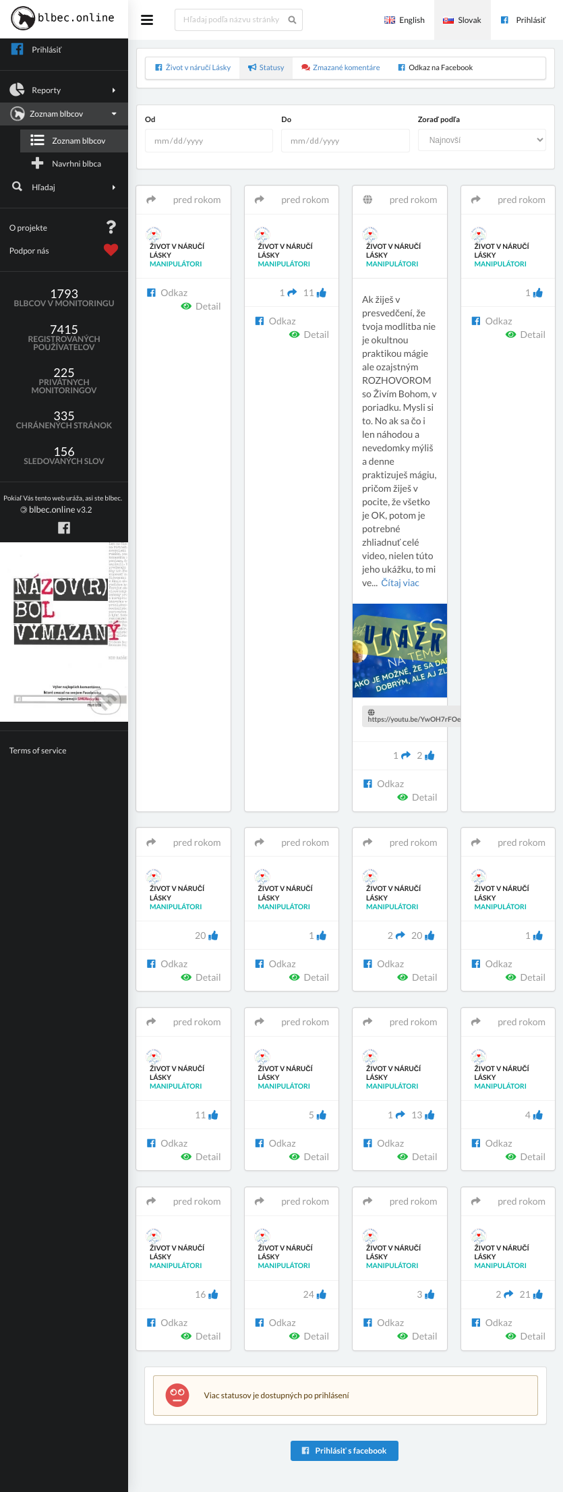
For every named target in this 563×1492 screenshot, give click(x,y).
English (404, 20)
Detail (201, 306)
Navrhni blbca (65, 163)
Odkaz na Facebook (435, 67)
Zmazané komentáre (340, 67)
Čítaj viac (400, 582)
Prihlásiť (522, 20)
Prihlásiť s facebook (343, 1450)
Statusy (266, 67)
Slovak (462, 20)
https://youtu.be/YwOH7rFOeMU (420, 717)
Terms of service (38, 750)
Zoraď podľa (439, 119)
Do (286, 119)
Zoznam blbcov (62, 114)
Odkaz (166, 292)
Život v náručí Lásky (192, 67)
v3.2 (62, 504)
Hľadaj (64, 187)
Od (150, 119)
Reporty (64, 89)
